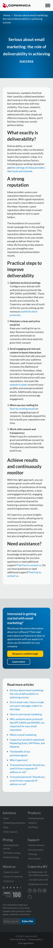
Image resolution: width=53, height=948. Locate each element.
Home (6, 15)
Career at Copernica (13, 876)
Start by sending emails (22, 408)
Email (6, 818)
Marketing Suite (36, 818)
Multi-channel (10, 831)
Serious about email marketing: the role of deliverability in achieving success (25, 19)
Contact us (8, 881)
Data (5, 827)
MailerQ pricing (11, 857)
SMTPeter (33, 827)
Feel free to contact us (29, 565)
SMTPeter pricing (11, 852)
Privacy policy (35, 939)
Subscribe (27, 921)
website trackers (19, 384)
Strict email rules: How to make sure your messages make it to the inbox (27, 706)
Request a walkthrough (25, 653)
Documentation (36, 849)
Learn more (18, 661)
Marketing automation (14, 822)
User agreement (26, 943)
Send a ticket (34, 858)
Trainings (32, 854)
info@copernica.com (38, 884)
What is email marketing (23, 734)
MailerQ (32, 822)
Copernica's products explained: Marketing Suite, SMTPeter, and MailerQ (27, 743)
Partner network (36, 845)
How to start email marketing (26, 714)
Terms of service (17, 939)
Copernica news (11, 872)
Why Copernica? (19, 760)
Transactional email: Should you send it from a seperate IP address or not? (27, 768)
